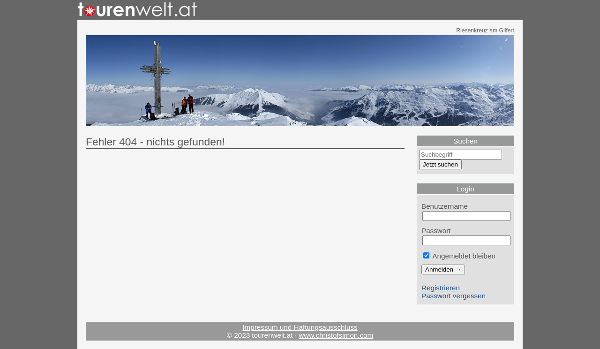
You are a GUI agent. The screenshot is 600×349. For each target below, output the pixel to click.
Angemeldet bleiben (459, 256)
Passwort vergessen (453, 296)
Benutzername (444, 206)
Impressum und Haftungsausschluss (299, 327)
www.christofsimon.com (336, 335)
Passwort (436, 231)
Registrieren (440, 288)
